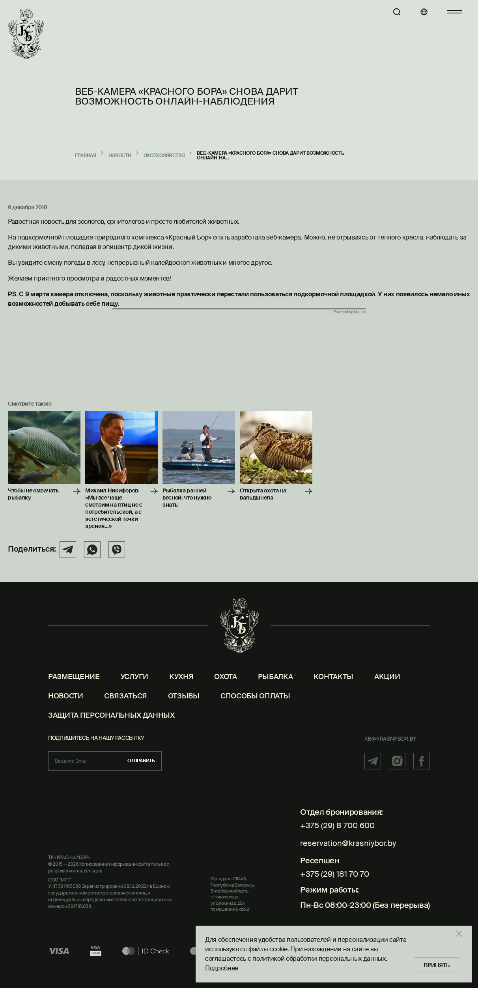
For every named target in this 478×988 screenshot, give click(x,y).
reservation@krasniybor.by (348, 851)
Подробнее (221, 967)
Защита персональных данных (111, 725)
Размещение (74, 686)
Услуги (134, 686)
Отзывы (184, 706)
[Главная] (26, 34)
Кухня (181, 686)
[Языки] (420, 11)
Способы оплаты (255, 706)
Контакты (333, 686)
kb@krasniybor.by (390, 748)
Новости (65, 706)
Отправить (141, 770)
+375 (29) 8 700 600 (337, 835)
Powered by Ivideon (349, 312)
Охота (225, 686)
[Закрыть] (464, 933)
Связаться (125, 706)
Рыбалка (275, 686)
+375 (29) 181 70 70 (334, 879)
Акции (387, 686)
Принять (438, 964)
